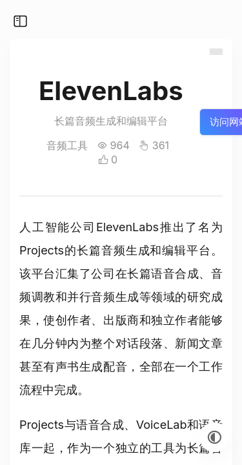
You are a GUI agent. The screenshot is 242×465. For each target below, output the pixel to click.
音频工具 (67, 145)
